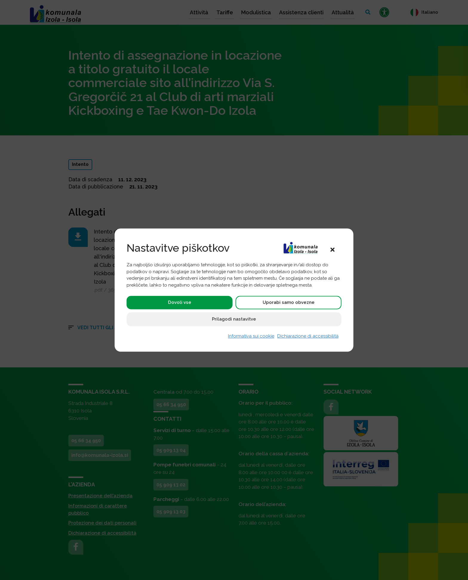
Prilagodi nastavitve (234, 319)
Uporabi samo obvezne (289, 302)
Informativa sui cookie (251, 336)
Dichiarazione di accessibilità (307, 336)
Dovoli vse (179, 302)
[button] (332, 249)
